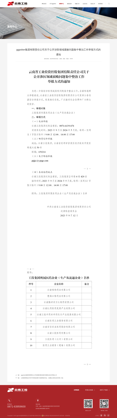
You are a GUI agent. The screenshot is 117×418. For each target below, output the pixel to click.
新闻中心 (61, 3)
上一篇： (36, 375)
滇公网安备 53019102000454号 (51, 415)
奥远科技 (67, 415)
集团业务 (69, 3)
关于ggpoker (53, 3)
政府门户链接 (105, 390)
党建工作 (77, 3)
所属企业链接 (90, 390)
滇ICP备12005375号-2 (35, 415)
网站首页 (44, 3)
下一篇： (39, 378)
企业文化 (85, 3)
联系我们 (100, 3)
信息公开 (93, 3)
